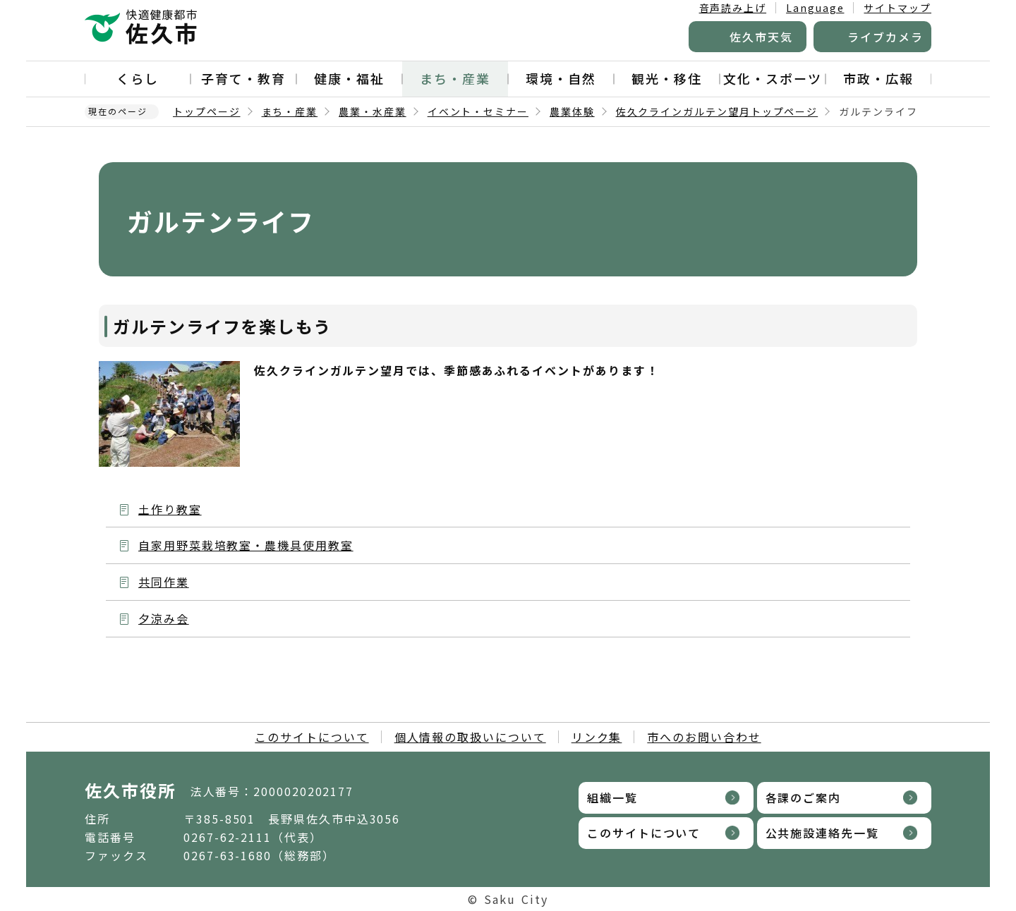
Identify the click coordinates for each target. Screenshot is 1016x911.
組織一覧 (612, 797)
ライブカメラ (885, 36)
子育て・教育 (243, 78)
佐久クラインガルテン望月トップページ (717, 111)
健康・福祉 (349, 78)
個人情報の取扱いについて (470, 736)
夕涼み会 (163, 618)
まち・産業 (455, 78)
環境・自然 (561, 78)
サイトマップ (897, 8)
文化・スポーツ (772, 78)
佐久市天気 (761, 36)
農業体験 (572, 111)
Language (815, 8)
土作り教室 (170, 509)
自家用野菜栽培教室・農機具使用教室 (245, 545)
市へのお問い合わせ (704, 736)
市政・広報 (878, 78)
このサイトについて (311, 736)
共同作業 (163, 581)
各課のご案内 (804, 797)
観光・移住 (666, 78)
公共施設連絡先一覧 (822, 832)
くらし (137, 78)
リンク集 (597, 736)
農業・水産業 (372, 111)
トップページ (207, 111)
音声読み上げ (733, 8)
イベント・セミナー (478, 111)
